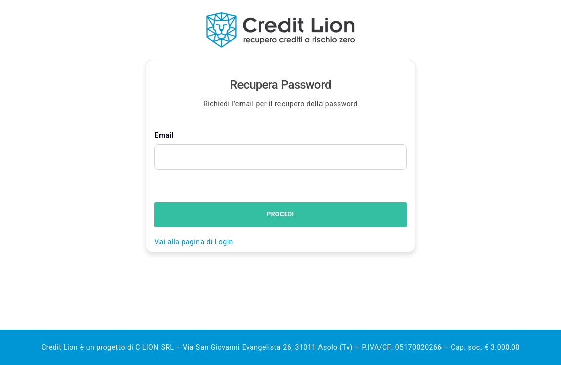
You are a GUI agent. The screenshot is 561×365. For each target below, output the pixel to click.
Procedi (280, 214)
